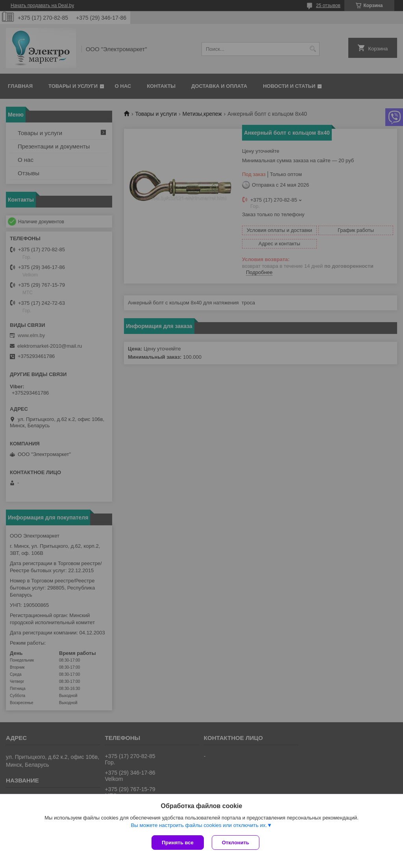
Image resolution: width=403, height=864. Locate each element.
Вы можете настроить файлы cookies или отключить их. (199, 825)
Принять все (178, 842)
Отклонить (235, 842)
